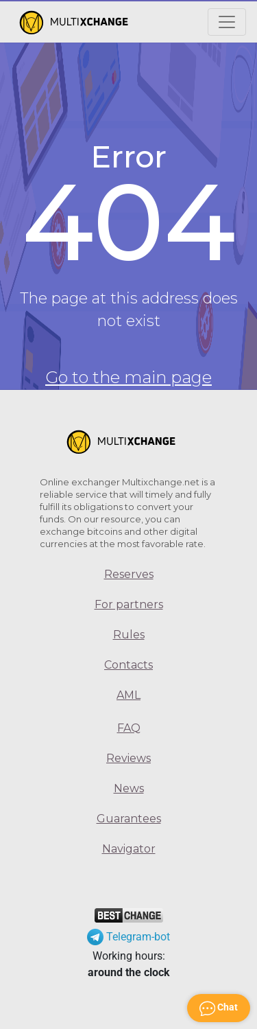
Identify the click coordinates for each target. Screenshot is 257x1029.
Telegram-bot (128, 936)
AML (128, 695)
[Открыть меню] (227, 22)
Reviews (128, 758)
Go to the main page (128, 377)
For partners (129, 604)
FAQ (128, 728)
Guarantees (129, 818)
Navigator (129, 848)
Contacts (128, 664)
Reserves (129, 574)
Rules (129, 634)
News (129, 788)
